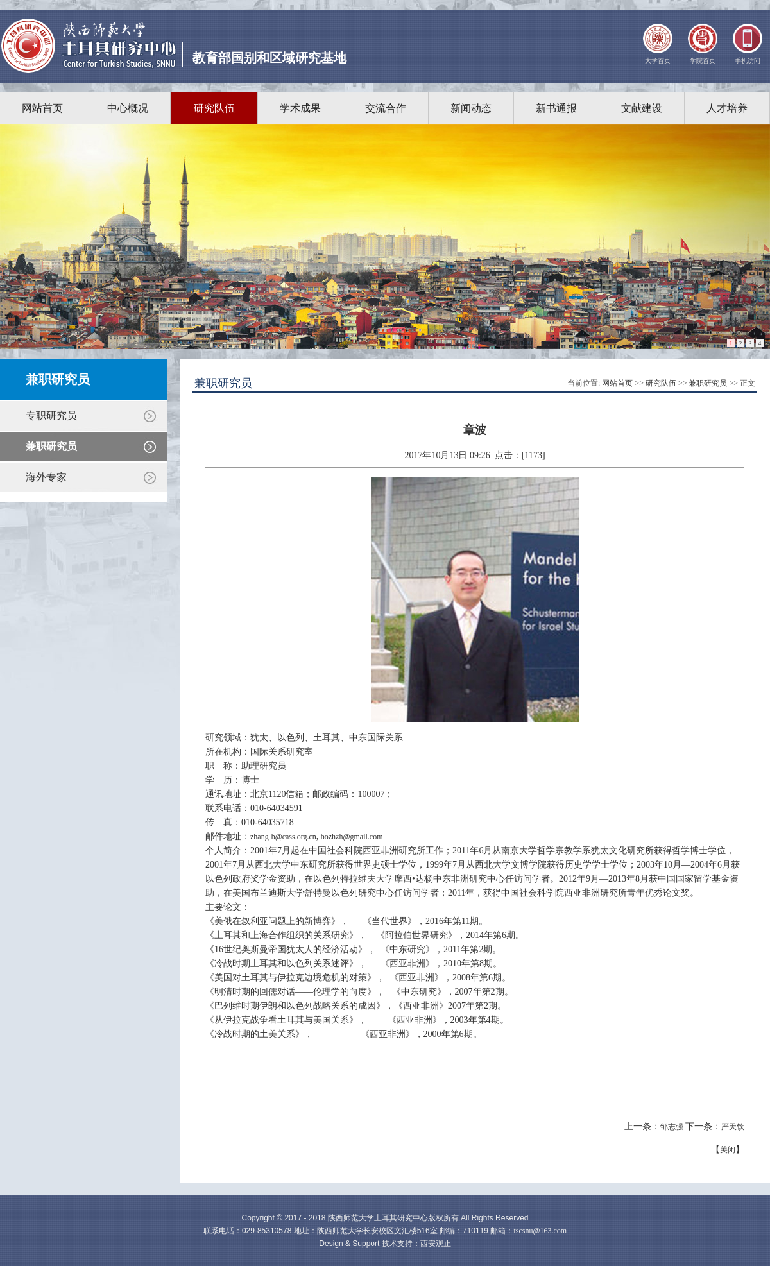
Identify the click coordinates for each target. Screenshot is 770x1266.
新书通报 (556, 108)
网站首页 (42, 108)
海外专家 (46, 477)
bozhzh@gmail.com (352, 836)
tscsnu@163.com (540, 1230)
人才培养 (727, 108)
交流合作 (385, 108)
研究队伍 (214, 108)
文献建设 (641, 108)
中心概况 (127, 108)
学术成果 (300, 108)
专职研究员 (51, 415)
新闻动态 (471, 108)
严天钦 (732, 1126)
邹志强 (671, 1126)
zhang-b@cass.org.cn (283, 836)
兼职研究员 (51, 446)
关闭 (727, 1149)
